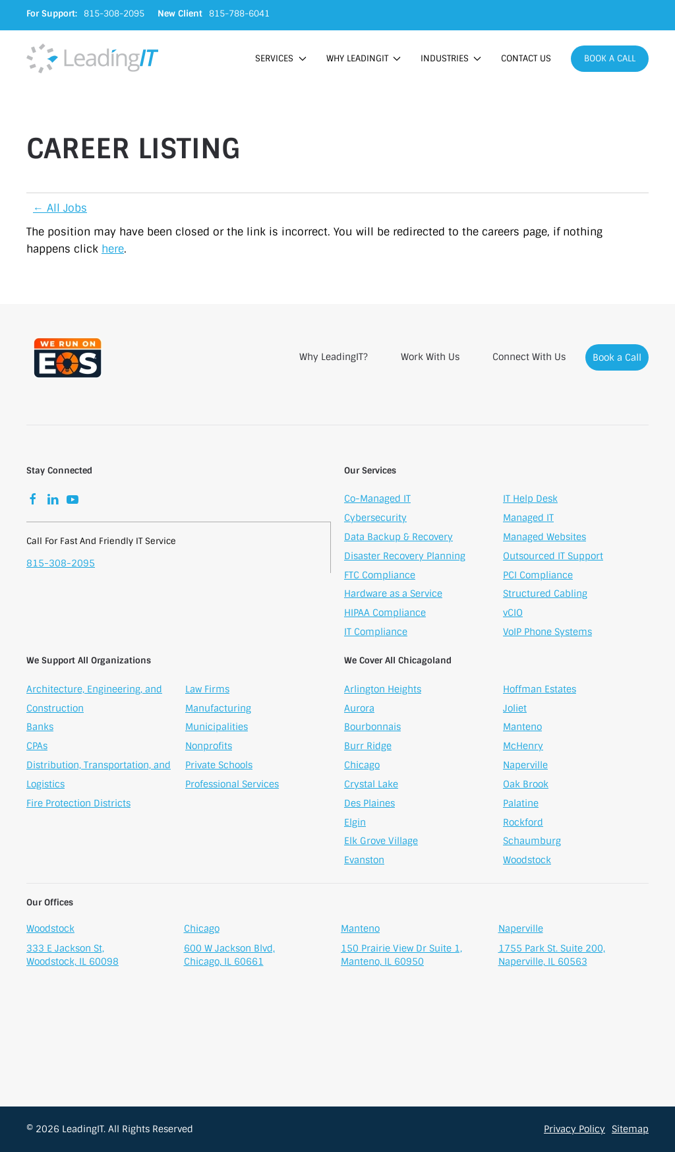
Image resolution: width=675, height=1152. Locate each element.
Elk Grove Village (381, 842)
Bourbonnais (372, 729)
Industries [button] (451, 58)
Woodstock (527, 861)
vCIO (513, 614)
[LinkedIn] (52, 500)
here (113, 249)
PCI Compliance (538, 576)
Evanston (364, 861)
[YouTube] (72, 500)
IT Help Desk (530, 500)
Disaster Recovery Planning (404, 557)
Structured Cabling (545, 595)
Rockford (523, 824)
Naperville (525, 766)
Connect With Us (529, 357)
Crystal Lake (371, 785)
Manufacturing (218, 709)
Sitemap (630, 1129)
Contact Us (526, 58)
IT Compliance (375, 633)
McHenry (523, 747)
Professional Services (232, 785)
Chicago (362, 766)
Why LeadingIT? (333, 357)
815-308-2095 (60, 564)
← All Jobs (60, 208)
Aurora (359, 709)
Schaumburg (532, 842)
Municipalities (216, 729)
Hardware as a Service (393, 595)
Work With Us (430, 357)
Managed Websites (544, 538)
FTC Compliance (379, 576)
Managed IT (528, 519)
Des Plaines (369, 804)
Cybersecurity (375, 519)
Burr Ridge (368, 747)
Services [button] (280, 58)
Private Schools (218, 766)
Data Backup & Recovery (398, 538)
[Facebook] (33, 500)
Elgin (355, 824)
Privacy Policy (574, 1129)
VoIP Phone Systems (547, 633)
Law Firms (207, 690)
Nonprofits (208, 747)
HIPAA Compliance (385, 614)
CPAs (36, 747)
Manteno (522, 729)
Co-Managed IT (377, 500)
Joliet (515, 709)
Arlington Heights (382, 690)
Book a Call (609, 58)
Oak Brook (525, 785)
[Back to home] (92, 58)
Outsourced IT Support (553, 557)
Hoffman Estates (539, 690)
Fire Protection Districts (78, 804)
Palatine (521, 804)
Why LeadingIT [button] (363, 58)
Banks (39, 729)
